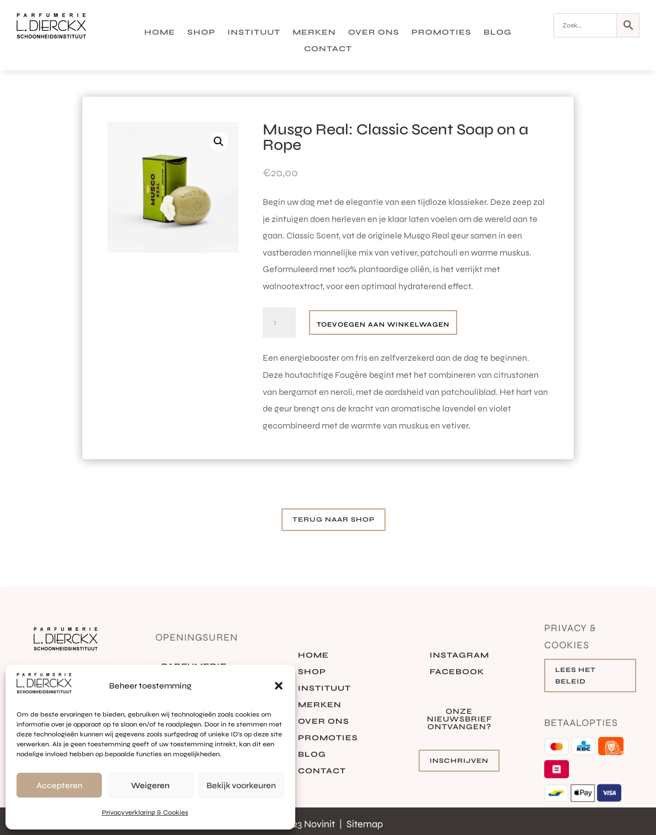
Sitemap (364, 824)
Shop (201, 33)
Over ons (373, 33)
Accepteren (59, 785)
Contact (328, 49)
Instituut (253, 33)
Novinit (320, 824)
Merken (314, 33)
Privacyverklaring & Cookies (145, 812)
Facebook (457, 672)
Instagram (459, 656)
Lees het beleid (575, 675)
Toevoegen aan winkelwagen (383, 324)
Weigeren (150, 785)
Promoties (441, 33)
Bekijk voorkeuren (241, 785)
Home (159, 33)
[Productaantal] (279, 322)
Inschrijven (459, 760)
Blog (498, 33)
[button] (278, 685)
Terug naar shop (333, 519)
